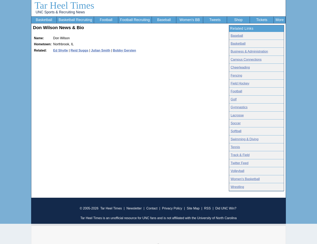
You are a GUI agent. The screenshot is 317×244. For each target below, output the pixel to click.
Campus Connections (246, 59)
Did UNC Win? (225, 208)
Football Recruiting (135, 20)
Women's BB (190, 20)
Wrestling (237, 187)
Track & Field (240, 155)
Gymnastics (239, 107)
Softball (236, 131)
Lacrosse (237, 115)
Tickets (261, 20)
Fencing (236, 75)
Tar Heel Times (64, 5)
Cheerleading (240, 67)
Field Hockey (240, 83)
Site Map (193, 208)
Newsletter (134, 208)
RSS (207, 208)
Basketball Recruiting (75, 20)
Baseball (164, 20)
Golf (234, 99)
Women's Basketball (245, 179)
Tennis (235, 147)
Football (106, 20)
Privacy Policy (172, 208)
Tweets (215, 20)
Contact (151, 208)
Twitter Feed (239, 163)
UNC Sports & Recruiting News (60, 12)
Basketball (44, 20)
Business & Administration (249, 51)
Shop (238, 20)
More (280, 20)
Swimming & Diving (245, 139)
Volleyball (237, 171)
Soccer (236, 123)
